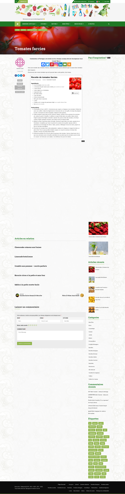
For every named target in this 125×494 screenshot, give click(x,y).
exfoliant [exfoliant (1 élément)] (103, 440)
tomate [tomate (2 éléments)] (103, 477)
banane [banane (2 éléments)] (99, 426)
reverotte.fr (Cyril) (20, 63)
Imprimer (75, 93)
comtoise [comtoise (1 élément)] (91, 436)
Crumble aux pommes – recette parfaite (31, 266)
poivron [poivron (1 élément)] (91, 467)
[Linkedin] (60, 64)
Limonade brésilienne (24, 257)
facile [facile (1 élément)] (90, 443)
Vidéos (90, 376)
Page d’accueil (61, 484)
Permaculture (92, 341)
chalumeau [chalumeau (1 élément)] (92, 433)
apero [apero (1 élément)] (101, 423)
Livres (70, 490)
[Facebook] (43, 64)
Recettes (23, 29)
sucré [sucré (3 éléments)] (96, 477)
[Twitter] (48, 64)
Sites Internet (76, 490)
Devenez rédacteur (84, 484)
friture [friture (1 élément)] (96, 443)
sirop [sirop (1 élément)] (104, 473)
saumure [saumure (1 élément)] (97, 473)
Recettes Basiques (32, 29)
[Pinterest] (52, 64)
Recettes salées (43, 29)
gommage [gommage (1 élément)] (105, 446)
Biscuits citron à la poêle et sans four (30, 275)
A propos (91, 24)
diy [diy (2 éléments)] (90, 440)
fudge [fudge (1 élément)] (102, 443)
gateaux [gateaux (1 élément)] (98, 446)
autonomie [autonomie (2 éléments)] (92, 426)
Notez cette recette (22, 325)
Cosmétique (92, 328)
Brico (90, 325)
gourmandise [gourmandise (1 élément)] (93, 450)
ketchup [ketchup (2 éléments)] (98, 453)
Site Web (65, 318)
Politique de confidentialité (102, 490)
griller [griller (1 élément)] (101, 450)
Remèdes (91, 363)
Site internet (92, 369)
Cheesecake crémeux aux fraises (28, 247)
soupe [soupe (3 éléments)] (91, 477)
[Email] (65, 64)
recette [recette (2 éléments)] (106, 470)
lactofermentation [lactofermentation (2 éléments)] (94, 456)
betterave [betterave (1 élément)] (91, 430)
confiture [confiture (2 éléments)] (99, 436)
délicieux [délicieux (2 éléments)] (96, 440)
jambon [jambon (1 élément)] (91, 453)
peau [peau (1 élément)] (100, 463)
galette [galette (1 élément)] (91, 446)
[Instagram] (56, 64)
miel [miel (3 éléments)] (90, 463)
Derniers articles (28, 24)
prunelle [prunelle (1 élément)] (91, 470)
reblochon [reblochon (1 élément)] (99, 470)
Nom (18, 318)
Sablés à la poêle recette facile (27, 285)
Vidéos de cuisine (93, 379)
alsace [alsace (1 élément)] (95, 423)
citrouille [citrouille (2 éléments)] (100, 433)
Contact (77, 484)
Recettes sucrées (93, 360)
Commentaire (21, 329)
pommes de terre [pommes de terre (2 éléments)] (100, 467)
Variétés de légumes (94, 372)
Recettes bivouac (93, 354)
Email (42, 318)
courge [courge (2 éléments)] (106, 436)
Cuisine (43, 24)
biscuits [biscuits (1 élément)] (99, 430)
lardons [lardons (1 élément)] (103, 456)
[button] (84, 141)
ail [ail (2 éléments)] (90, 423)
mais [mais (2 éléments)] (90, 460)
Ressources (78, 24)
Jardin (90, 335)
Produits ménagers (93, 344)
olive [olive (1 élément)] (95, 463)
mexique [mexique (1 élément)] (104, 460)
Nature (54, 24)
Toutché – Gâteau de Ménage (100, 391)
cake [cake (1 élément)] (105, 430)
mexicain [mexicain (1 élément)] (97, 460)
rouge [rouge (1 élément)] (91, 473)
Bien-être (65, 24)
